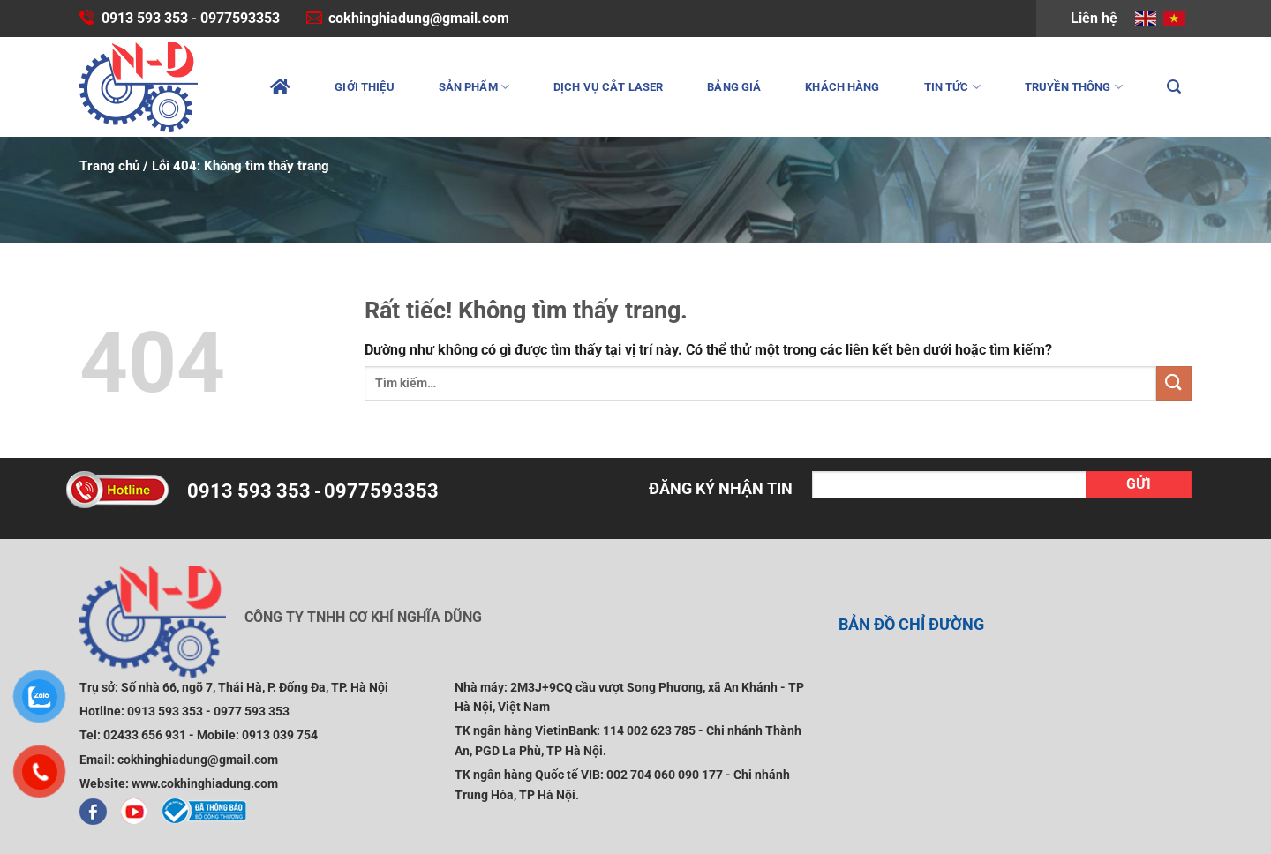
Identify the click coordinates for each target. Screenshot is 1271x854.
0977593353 (240, 18)
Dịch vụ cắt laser (608, 87)
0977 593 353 (252, 711)
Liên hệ (1094, 18)
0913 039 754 (280, 735)
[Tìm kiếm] (1174, 87)
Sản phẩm (474, 87)
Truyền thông (1074, 87)
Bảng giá (734, 87)
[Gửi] (1174, 383)
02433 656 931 (144, 735)
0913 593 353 (145, 18)
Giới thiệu (364, 87)
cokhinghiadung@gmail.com (418, 18)
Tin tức (952, 87)
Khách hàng (842, 87)
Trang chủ (109, 166)
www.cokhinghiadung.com (205, 783)
